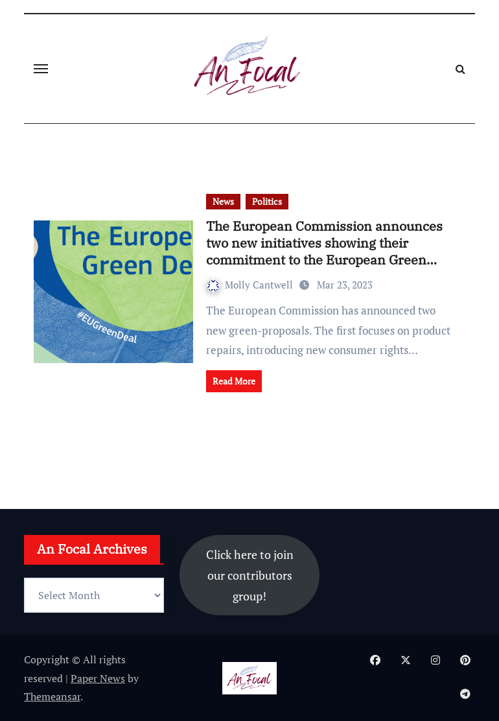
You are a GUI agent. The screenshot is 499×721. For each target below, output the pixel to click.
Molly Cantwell (251, 284)
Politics (267, 201)
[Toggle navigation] (41, 68)
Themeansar (52, 696)
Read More (234, 381)
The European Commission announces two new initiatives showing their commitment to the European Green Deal (324, 251)
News (223, 201)
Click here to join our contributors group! (250, 575)
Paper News (98, 678)
